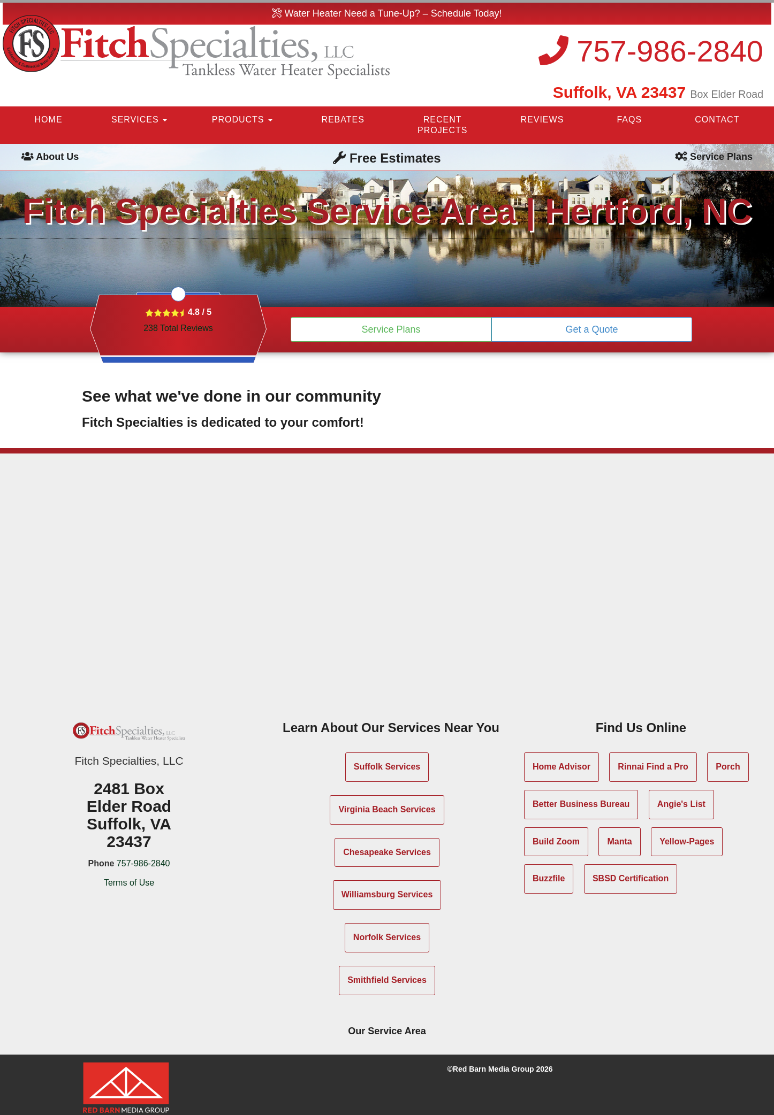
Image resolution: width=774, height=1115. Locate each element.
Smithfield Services (387, 980)
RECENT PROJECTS (442, 125)
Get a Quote (591, 329)
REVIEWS (542, 119)
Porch (728, 766)
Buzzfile (549, 878)
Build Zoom (556, 841)
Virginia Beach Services (386, 809)
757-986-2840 (650, 51)
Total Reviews (178, 328)
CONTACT (717, 119)
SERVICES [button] (139, 119)
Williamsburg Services (387, 894)
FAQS (629, 119)
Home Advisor (561, 766)
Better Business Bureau (581, 804)
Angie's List (681, 804)
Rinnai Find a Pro (653, 766)
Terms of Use (129, 882)
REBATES (343, 119)
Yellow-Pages (686, 841)
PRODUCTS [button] (242, 119)
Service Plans (390, 329)
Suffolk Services (387, 766)
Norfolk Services (387, 937)
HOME (49, 119)
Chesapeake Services (387, 852)
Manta (619, 841)
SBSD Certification (631, 878)
